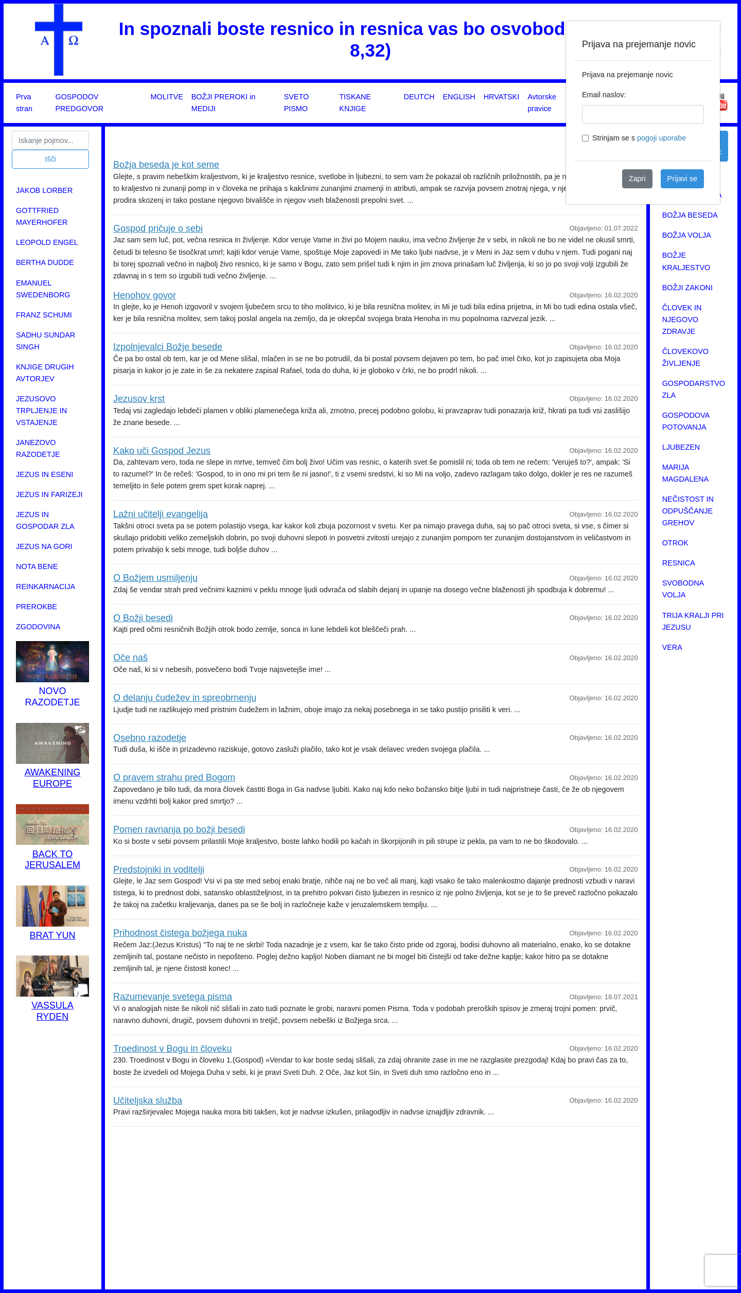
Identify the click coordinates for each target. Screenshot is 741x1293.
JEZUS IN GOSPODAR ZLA (45, 520)
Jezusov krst (139, 399)
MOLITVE (167, 97)
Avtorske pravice (541, 103)
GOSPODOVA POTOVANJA (686, 421)
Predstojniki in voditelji (158, 869)
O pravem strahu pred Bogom (174, 777)
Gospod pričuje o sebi (158, 228)
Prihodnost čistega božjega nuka (180, 933)
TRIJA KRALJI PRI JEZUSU (693, 621)
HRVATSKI (502, 97)
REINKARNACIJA (45, 586)
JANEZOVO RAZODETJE (38, 448)
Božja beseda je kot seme (166, 165)
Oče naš (130, 657)
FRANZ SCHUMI (44, 315)
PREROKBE (36, 607)
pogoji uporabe (661, 138)
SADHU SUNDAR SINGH (45, 341)
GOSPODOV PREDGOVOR (79, 103)
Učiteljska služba (147, 1100)
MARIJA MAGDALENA (685, 473)
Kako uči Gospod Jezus (161, 451)
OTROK (675, 543)
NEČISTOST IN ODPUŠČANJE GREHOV (688, 511)
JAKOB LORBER (44, 190)
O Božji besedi (143, 618)
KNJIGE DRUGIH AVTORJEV (45, 373)
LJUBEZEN (681, 447)
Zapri (637, 178)
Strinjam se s (639, 138)
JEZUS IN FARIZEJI (49, 494)
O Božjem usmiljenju (155, 578)
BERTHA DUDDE (45, 262)
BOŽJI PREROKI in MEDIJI (223, 103)
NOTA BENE (37, 566)
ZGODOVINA (38, 627)
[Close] (704, 37)
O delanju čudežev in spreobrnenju (184, 698)
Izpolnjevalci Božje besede (167, 347)
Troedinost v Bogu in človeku (172, 1048)
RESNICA (678, 563)
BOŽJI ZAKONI (687, 288)
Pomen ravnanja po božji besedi (179, 829)
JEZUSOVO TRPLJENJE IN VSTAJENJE (41, 411)
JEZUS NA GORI (44, 546)
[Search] (50, 140)
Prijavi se (682, 178)
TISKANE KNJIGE (355, 103)
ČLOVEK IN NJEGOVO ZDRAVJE (682, 319)
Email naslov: (604, 95)
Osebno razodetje (149, 738)
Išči (50, 159)
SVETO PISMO (296, 103)
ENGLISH (459, 97)
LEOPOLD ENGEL (47, 242)
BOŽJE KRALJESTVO (686, 261)
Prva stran (24, 103)
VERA (672, 647)
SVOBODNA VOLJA (683, 589)
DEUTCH (418, 97)
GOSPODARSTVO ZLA (693, 389)
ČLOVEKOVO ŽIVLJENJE (685, 357)
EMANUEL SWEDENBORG (43, 289)
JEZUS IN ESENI (44, 474)
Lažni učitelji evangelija (160, 514)
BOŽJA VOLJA (686, 235)
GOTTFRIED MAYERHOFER (41, 216)
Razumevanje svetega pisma (172, 996)
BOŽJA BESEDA (690, 215)
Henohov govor (144, 295)
